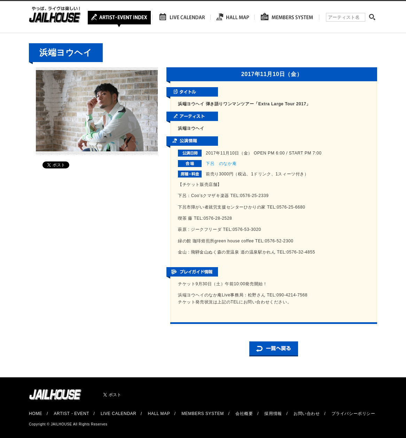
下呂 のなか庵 (221, 163)
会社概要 (244, 413)
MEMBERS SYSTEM (202, 413)
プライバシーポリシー (353, 413)
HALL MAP (159, 413)
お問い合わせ (307, 413)
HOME (35, 413)
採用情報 (273, 413)
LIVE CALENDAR (118, 413)
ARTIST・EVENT (71, 413)
